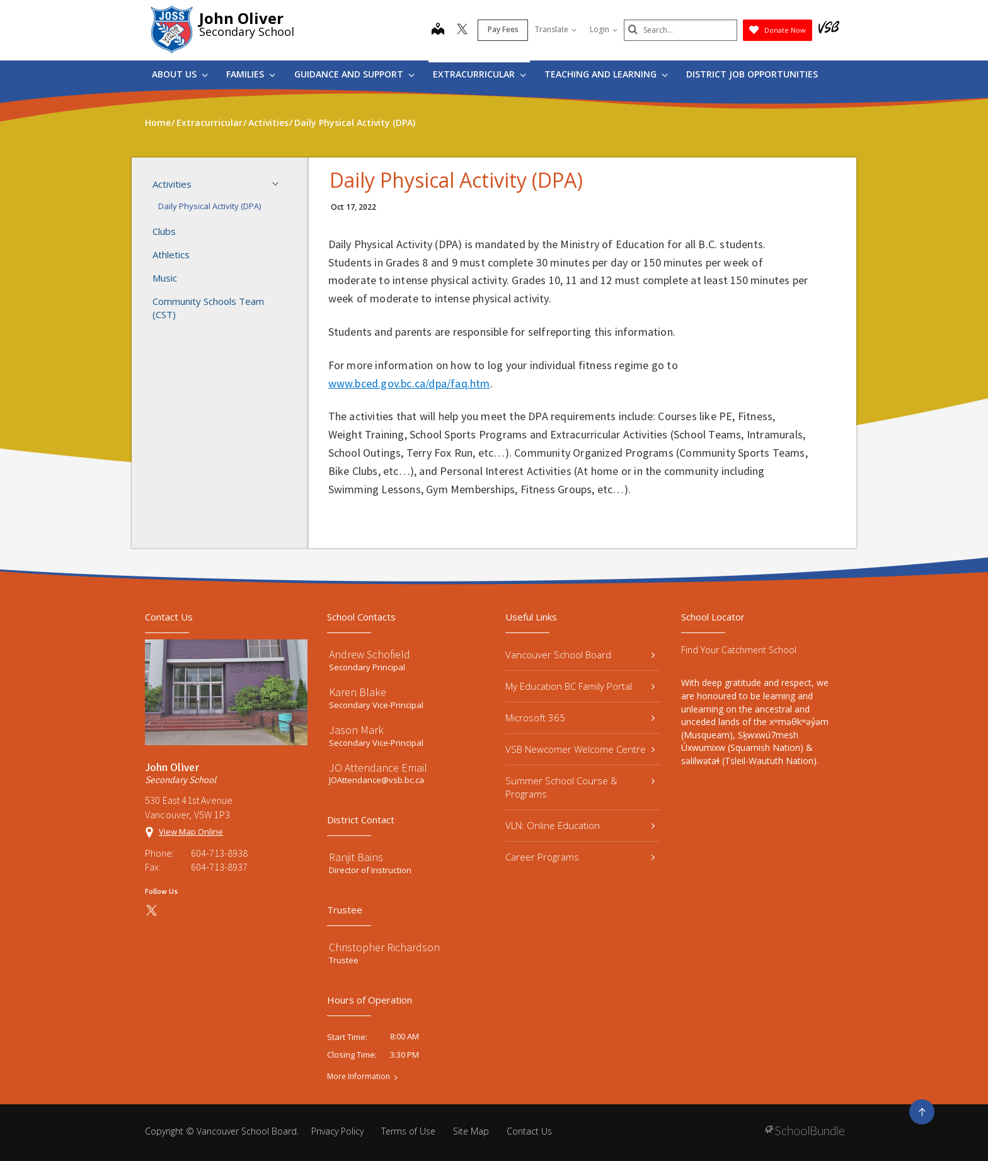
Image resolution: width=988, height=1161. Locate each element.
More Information (358, 1077)
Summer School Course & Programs (580, 787)
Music (164, 278)
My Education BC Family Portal (580, 686)
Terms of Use (408, 1131)
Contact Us (529, 1131)
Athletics (171, 254)
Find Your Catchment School (738, 650)
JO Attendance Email (378, 767)
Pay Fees (503, 29)
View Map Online (191, 831)
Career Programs (580, 856)
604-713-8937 (219, 867)
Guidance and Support (354, 74)
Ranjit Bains (356, 857)
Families (250, 74)
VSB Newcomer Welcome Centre (580, 749)
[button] (279, 184)
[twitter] (462, 30)
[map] (438, 30)
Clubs (164, 231)
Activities (219, 184)
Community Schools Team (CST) (208, 308)
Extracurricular (479, 74)
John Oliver (241, 18)
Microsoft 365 (580, 717)
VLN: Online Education (580, 825)
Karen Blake (357, 692)
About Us (180, 74)
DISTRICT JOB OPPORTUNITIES (752, 74)
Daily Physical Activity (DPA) (209, 206)
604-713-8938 (219, 853)
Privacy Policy (337, 1131)
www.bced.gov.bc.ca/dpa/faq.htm (409, 383)
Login (604, 29)
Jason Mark (356, 730)
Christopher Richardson (384, 947)
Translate (556, 29)
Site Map (471, 1131)
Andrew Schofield (369, 654)
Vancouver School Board (580, 654)
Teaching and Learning (606, 74)
